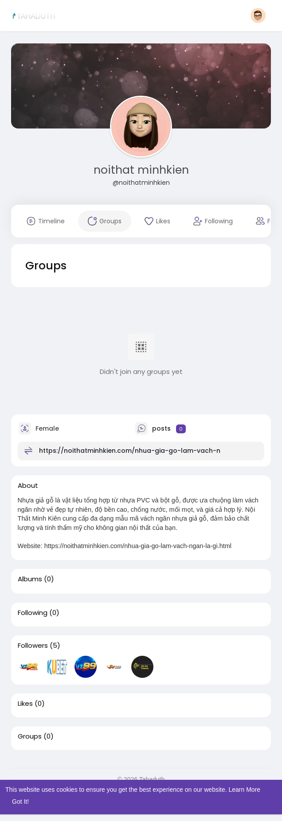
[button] (258, 15)
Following (32, 612)
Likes (25, 703)
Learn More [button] (245, 789)
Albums (30, 579)
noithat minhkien (141, 170)
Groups (30, 736)
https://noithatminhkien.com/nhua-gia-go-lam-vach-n (129, 450)
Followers (33, 645)
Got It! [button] (20, 801)
